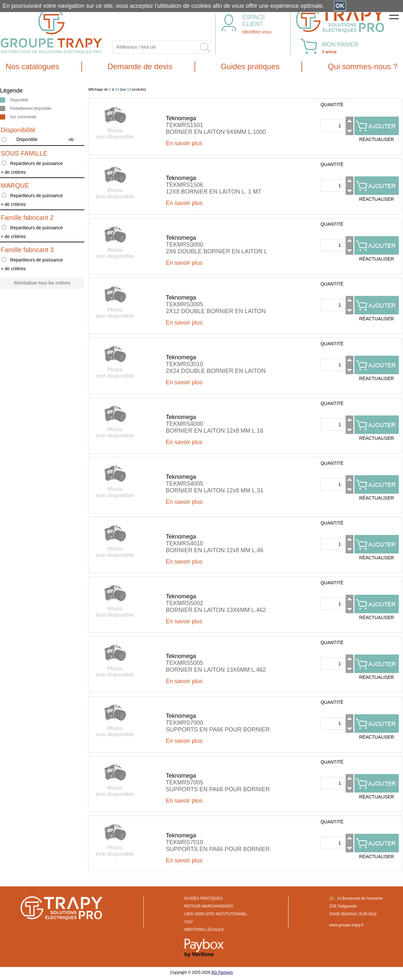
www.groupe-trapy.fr (346, 925)
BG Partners (222, 972)
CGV (188, 922)
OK (340, 6)
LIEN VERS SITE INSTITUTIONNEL (216, 914)
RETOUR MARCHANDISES (208, 906)
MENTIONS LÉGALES (204, 929)
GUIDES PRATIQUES (203, 898)
